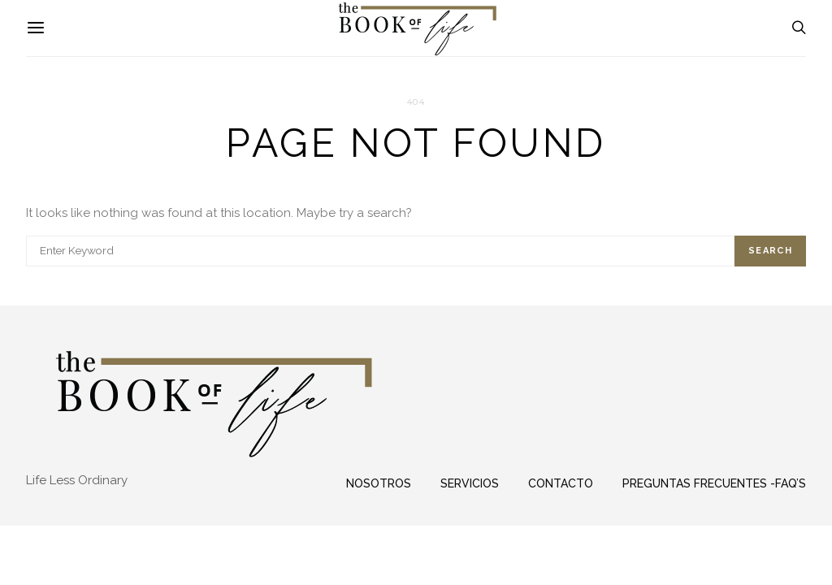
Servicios (469, 483)
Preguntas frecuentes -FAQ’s (714, 483)
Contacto (560, 483)
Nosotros (378, 483)
